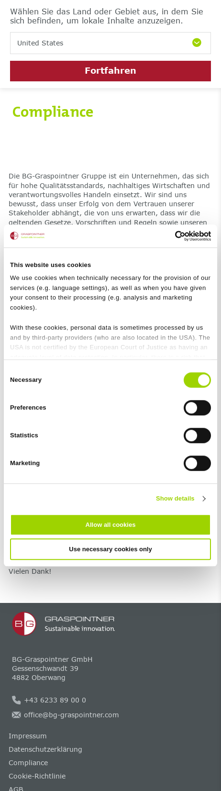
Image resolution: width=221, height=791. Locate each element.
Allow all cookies (111, 524)
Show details (175, 498)
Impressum (28, 736)
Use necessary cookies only (110, 549)
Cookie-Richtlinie (37, 776)
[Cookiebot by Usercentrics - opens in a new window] (169, 236)
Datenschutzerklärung (45, 749)
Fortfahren (110, 70)
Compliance (28, 762)
